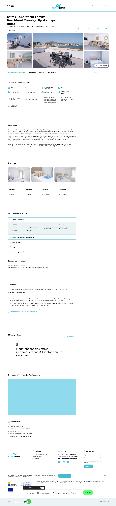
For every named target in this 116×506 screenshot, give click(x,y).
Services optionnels (18, 309)
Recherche (88, 492)
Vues (13, 304)
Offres (41, 130)
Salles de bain (16, 299)
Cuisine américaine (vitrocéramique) (23, 294)
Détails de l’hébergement (16, 130)
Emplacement (52, 130)
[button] (9, 232)
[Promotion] (77, 493)
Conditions (32, 130)
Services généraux (18, 277)
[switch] (41, 488)
